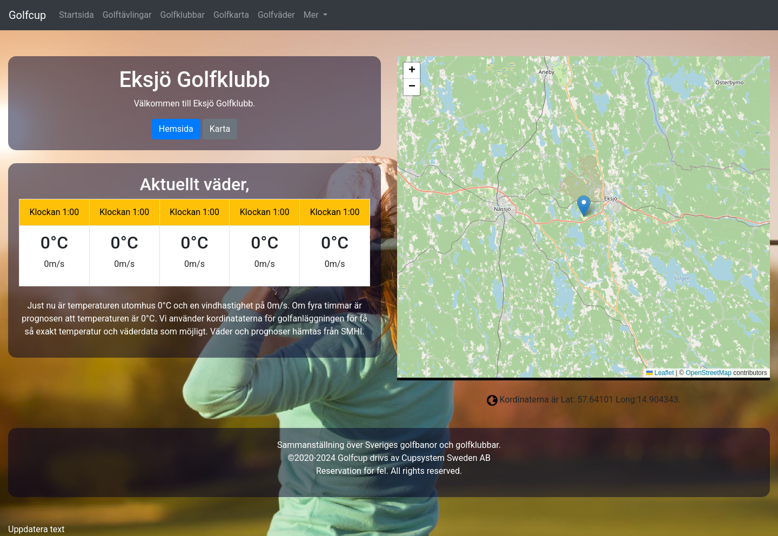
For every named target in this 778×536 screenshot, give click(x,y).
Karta (220, 129)
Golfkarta (231, 15)
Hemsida (176, 129)
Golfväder (276, 15)
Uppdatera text (36, 529)
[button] (584, 206)
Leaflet (660, 373)
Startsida (76, 15)
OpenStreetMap (709, 373)
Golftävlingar (127, 15)
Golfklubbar (182, 15)
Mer (312, 15)
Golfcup (27, 15)
